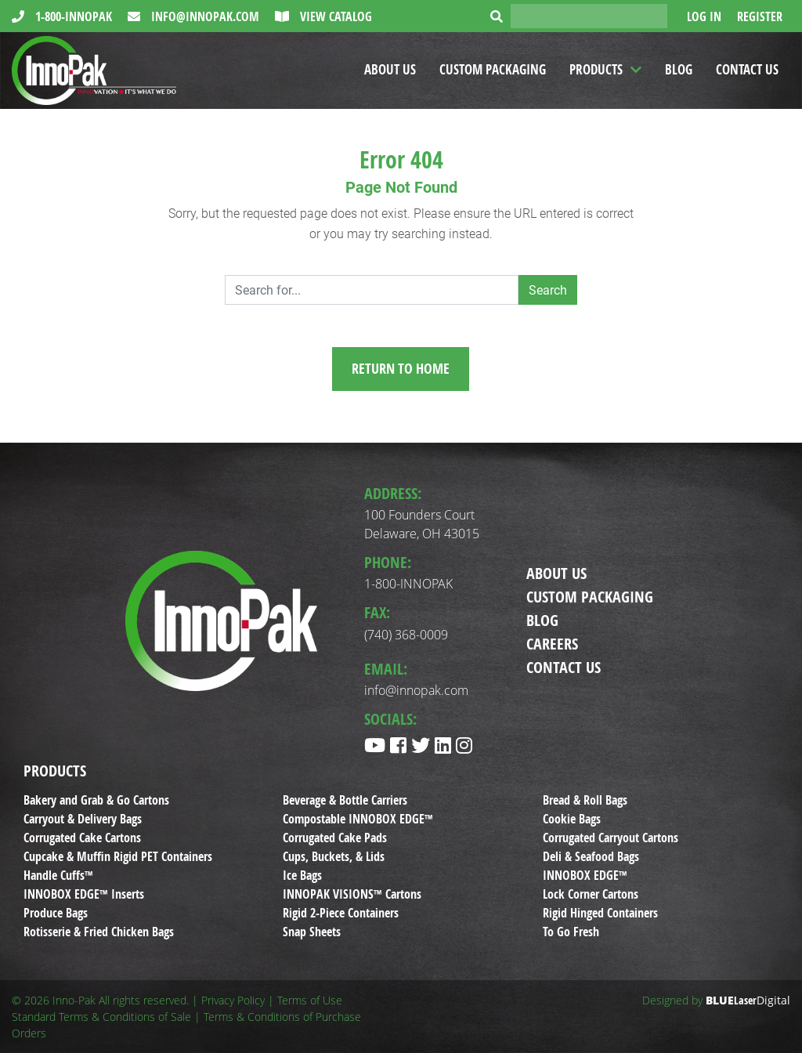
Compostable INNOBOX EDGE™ (358, 818)
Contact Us (747, 69)
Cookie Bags (572, 818)
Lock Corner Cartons (590, 894)
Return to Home (401, 368)
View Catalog (334, 16)
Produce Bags (55, 912)
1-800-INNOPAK (72, 16)
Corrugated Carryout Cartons (610, 837)
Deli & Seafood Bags (591, 856)
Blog (678, 69)
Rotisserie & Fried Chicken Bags (98, 931)
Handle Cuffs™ (58, 875)
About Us (390, 69)
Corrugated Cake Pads (335, 837)
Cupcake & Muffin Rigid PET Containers (117, 856)
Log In (704, 16)
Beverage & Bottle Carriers (345, 800)
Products (596, 69)
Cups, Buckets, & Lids (334, 856)
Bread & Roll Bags (585, 800)
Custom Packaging (492, 69)
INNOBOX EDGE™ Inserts (83, 894)
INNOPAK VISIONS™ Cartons (352, 894)
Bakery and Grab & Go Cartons (96, 800)
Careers (552, 643)
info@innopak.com (203, 16)
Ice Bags (302, 875)
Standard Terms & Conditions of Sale (101, 1016)
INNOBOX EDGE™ (585, 875)
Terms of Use (309, 1000)
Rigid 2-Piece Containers (341, 912)
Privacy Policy (233, 1000)
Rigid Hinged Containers (600, 912)
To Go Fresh (571, 931)
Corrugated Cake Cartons (82, 837)
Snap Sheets (312, 931)
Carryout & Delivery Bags (82, 818)
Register (759, 16)
